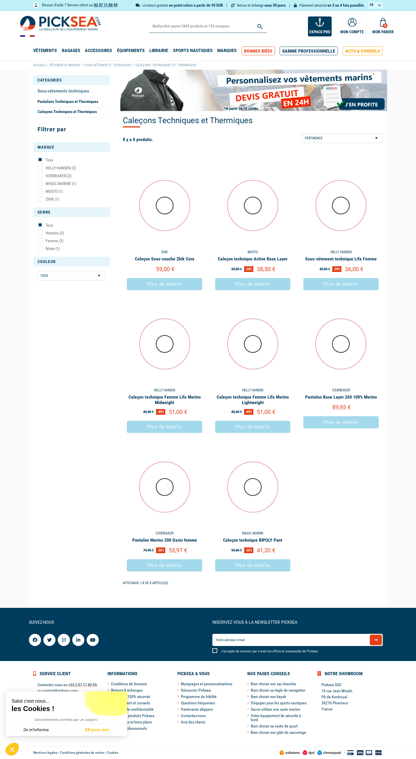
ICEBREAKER (58, 175)
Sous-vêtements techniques (63, 91)
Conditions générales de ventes (82, 753)
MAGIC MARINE (61, 183)
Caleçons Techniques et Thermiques (67, 111)
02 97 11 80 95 (106, 5)
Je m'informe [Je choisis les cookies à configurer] (36, 729)
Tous (49, 160)
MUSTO (54, 191)
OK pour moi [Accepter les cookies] (97, 729)
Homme (55, 233)
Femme (54, 240)
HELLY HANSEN (61, 168)
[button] (258, 51)
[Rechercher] (208, 26)
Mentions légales (45, 753)
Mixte (53, 248)
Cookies (112, 753)
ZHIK (52, 199)
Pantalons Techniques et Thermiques (68, 101)
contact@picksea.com (60, 690)
